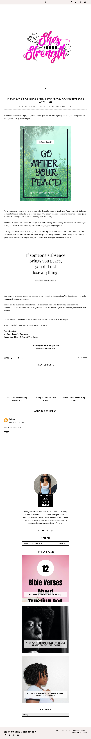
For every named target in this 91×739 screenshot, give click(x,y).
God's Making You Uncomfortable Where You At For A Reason (46, 694)
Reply (6, 433)
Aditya (12, 419)
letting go (41, 107)
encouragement (28, 107)
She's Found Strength (70, 730)
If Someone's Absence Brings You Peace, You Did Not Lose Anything (45, 100)
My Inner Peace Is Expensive (16, 334)
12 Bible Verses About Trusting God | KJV (45, 595)
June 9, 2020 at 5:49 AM (16, 422)
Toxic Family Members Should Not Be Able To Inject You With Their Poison (45, 644)
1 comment (82, 358)
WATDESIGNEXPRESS (79, 733)
